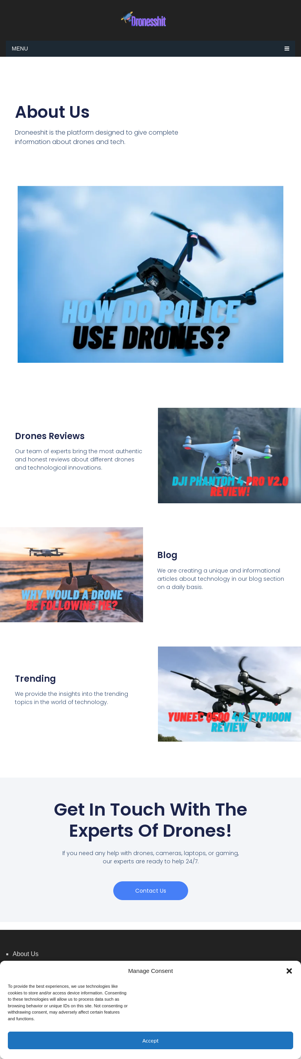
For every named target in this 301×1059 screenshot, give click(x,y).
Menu (20, 48)
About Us (25, 954)
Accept (150, 1040)
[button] (289, 971)
